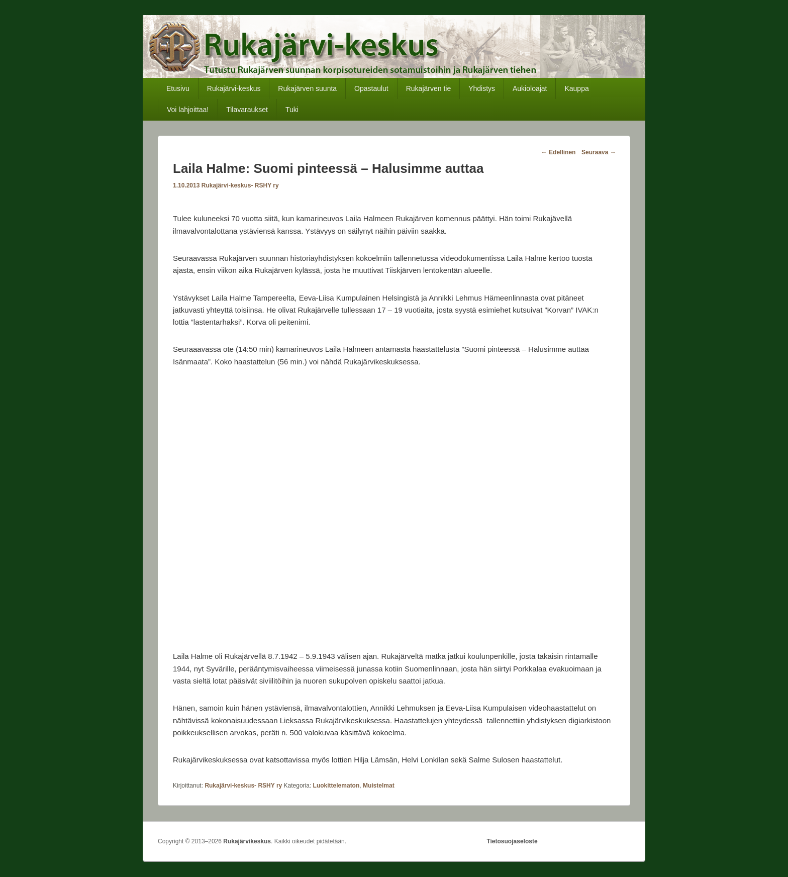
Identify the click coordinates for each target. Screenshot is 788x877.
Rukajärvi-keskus (234, 88)
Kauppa (576, 88)
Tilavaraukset (247, 110)
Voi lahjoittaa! (188, 110)
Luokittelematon (336, 785)
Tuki (292, 110)
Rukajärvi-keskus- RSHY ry (240, 185)
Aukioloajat (530, 88)
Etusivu (177, 88)
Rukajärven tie (428, 88)
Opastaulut (371, 88)
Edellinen (558, 152)
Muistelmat (379, 785)
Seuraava (598, 152)
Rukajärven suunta (307, 88)
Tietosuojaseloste (511, 841)
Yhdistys (481, 88)
